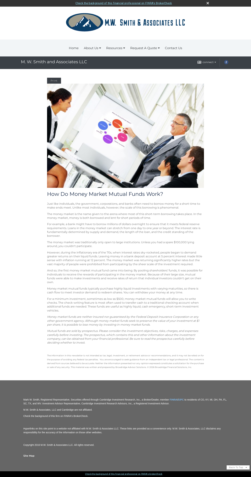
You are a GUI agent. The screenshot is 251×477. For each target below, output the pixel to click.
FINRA (173, 399)
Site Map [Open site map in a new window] (29, 455)
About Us (91, 48)
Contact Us (173, 48)
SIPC (181, 399)
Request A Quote (143, 48)
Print (54, 80)
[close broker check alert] (207, 3)
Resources (114, 48)
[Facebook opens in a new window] (226, 63)
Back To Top (238, 467)
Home (74, 48)
